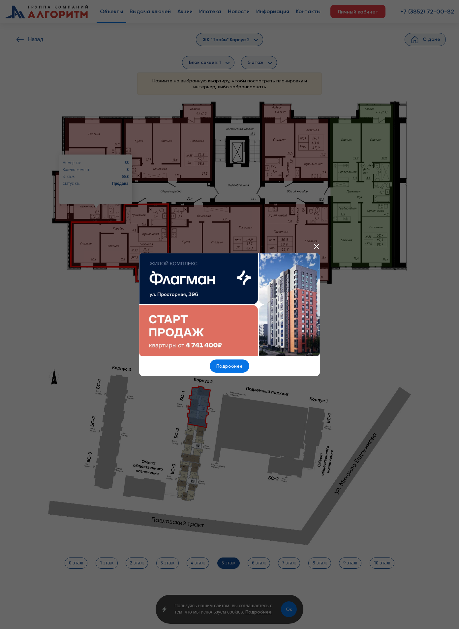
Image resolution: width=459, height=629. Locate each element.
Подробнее (229, 366)
